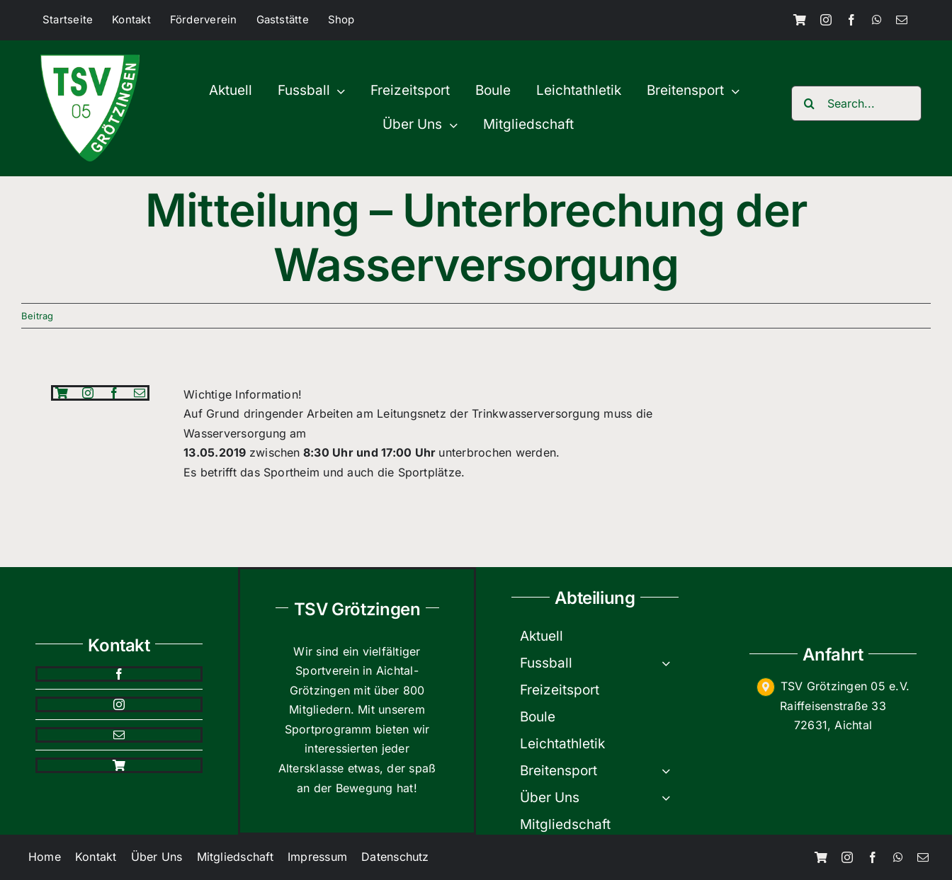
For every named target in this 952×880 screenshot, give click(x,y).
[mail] (901, 19)
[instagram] (826, 19)
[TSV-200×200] (90, 60)
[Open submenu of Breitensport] (670, 770)
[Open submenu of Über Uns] (670, 797)
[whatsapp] (877, 19)
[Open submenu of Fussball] (670, 663)
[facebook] (851, 19)
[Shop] (799, 19)
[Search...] (856, 103)
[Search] (809, 103)
